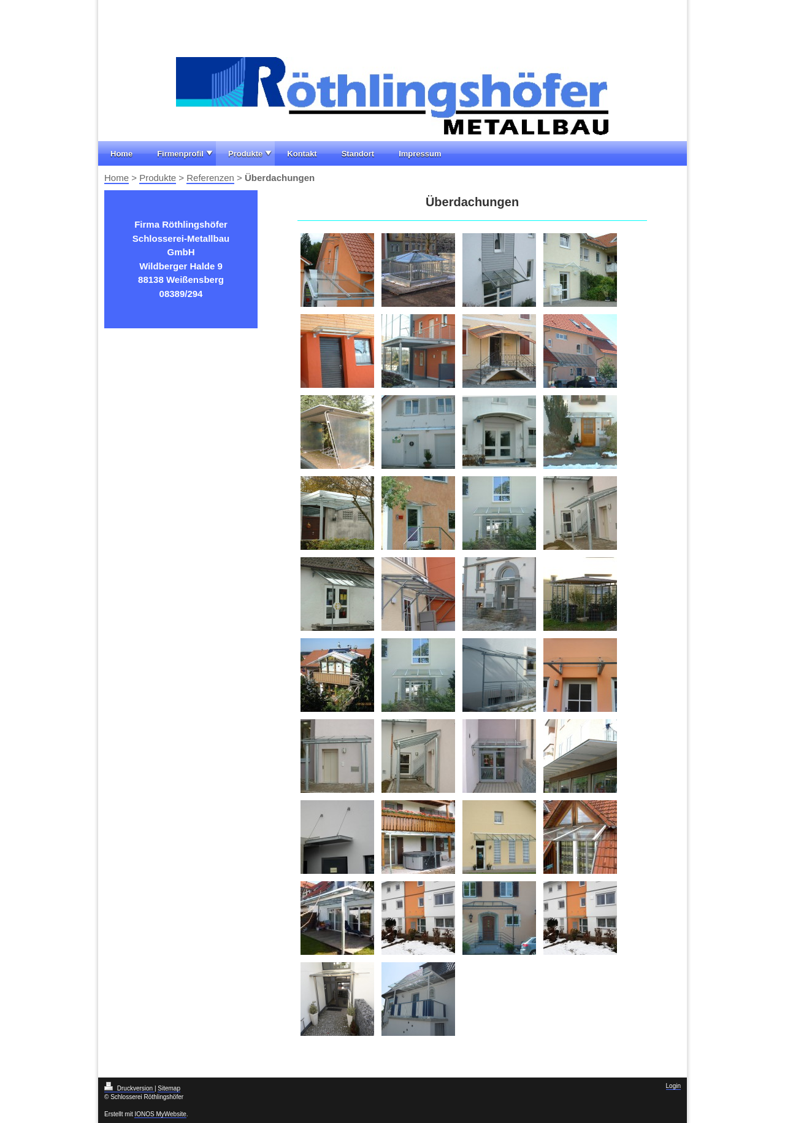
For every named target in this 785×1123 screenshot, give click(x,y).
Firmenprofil (180, 153)
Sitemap (169, 1088)
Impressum (420, 153)
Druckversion (129, 1088)
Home (121, 153)
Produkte (245, 153)
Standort (358, 153)
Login (673, 1085)
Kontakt (301, 153)
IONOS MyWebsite (160, 1114)
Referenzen (210, 177)
